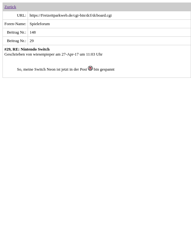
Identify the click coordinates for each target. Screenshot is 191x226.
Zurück (10, 6)
